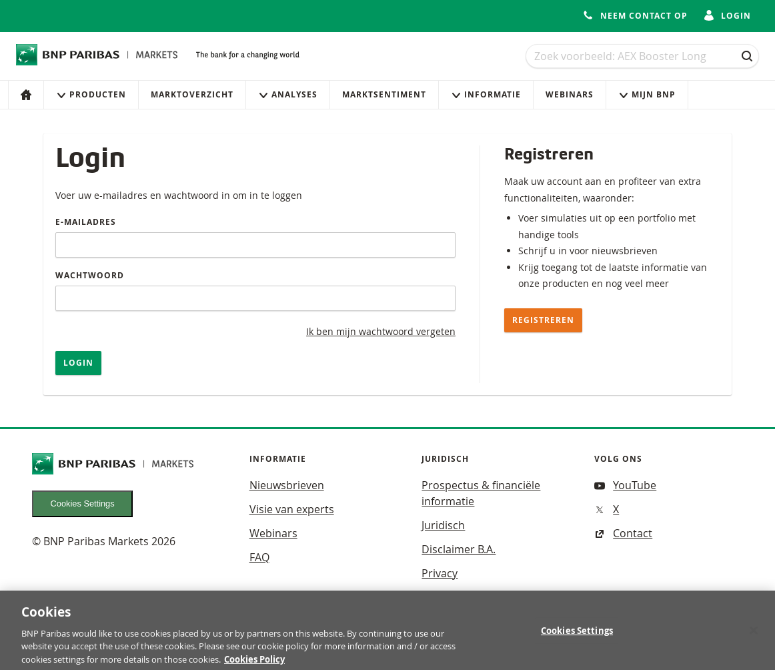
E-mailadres (85, 222)
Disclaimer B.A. (459, 549)
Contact (623, 533)
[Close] (753, 634)
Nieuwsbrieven (286, 485)
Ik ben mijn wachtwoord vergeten (381, 331)
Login (78, 362)
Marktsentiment (384, 94)
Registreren (543, 320)
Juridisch (443, 525)
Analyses (287, 94)
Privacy (440, 573)
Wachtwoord (89, 275)
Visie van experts (291, 509)
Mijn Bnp (647, 94)
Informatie (486, 94)
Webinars (570, 94)
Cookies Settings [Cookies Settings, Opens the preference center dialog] (577, 635)
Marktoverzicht (192, 94)
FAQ (259, 557)
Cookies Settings (83, 503)
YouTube (625, 485)
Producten (91, 94)
